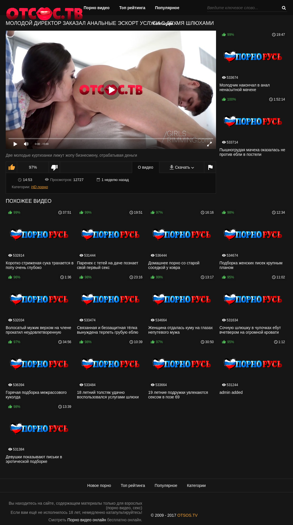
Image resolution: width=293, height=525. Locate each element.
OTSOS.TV (187, 515)
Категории (163, 23)
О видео (145, 167)
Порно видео (97, 7)
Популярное (167, 7)
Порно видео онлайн (87, 520)
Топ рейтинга (132, 7)
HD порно (39, 187)
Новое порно (99, 485)
